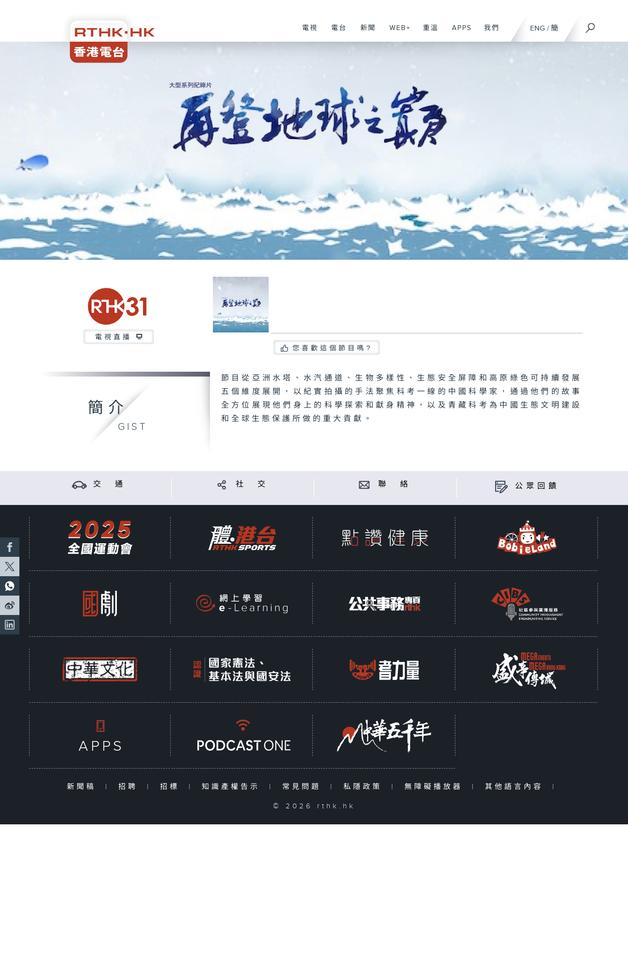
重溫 (427, 33)
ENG (537, 28)
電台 (335, 33)
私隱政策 (364, 787)
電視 (306, 33)
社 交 (252, 484)
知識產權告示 (233, 787)
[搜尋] (590, 25)
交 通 (109, 484)
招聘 (130, 787)
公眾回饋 (537, 486)
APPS (458, 33)
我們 (488, 33)
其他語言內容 (516, 787)
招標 (172, 787)
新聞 (364, 33)
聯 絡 (394, 484)
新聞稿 (83, 787)
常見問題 (303, 787)
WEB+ (396, 33)
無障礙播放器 (435, 787)
